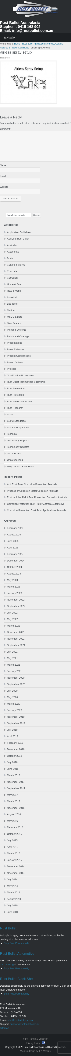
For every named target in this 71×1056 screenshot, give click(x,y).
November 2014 (16, 873)
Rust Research (15, 407)
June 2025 (13, 541)
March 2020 (13, 703)
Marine (11, 310)
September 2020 (16, 684)
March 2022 (13, 625)
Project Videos (15, 362)
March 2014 (13, 892)
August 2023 (14, 573)
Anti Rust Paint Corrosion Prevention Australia (32, 484)
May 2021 (12, 658)
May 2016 (12, 820)
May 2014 (12, 886)
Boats (10, 258)
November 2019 (16, 716)
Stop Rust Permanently (16, 943)
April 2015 (12, 847)
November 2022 (16, 599)
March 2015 (13, 853)
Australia (12, 245)
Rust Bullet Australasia (35, 11)
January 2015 (14, 860)
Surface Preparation (18, 427)
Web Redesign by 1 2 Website (35, 1051)
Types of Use (14, 453)
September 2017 (16, 788)
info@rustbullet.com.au (20, 1020)
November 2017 (16, 781)
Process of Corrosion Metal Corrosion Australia (32, 490)
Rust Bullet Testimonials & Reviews (26, 381)
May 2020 (12, 697)
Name (3, 165)
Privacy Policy (33, 1043)
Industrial (12, 297)
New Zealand (14, 323)
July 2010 (12, 905)
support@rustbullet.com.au (25, 1024)
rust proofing (7, 964)
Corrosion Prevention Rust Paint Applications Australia (36, 510)
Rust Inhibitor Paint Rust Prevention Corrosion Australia (37, 497)
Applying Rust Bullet (18, 238)
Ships (10, 414)
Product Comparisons (19, 355)
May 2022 (12, 619)
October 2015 (14, 834)
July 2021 (12, 651)
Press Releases (15, 349)
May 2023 (12, 580)
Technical (12, 433)
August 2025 (14, 534)
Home (25, 1039)
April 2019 (12, 736)
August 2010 (14, 899)
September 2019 (16, 723)
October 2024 (14, 567)
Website (4, 187)
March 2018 (13, 775)
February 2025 (15, 554)
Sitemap (4, 1028)
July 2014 (12, 879)
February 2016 (15, 827)
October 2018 (14, 755)
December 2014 (16, 866)
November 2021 (16, 638)
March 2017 (13, 801)
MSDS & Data (14, 316)
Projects (11, 368)
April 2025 (12, 547)
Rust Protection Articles (19, 401)
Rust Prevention (16, 388)
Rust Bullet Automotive (17, 953)
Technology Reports (18, 440)
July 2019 (12, 729)
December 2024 (16, 560)
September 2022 (16, 606)
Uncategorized (15, 459)
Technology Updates (18, 446)
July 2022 (12, 612)
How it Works (14, 290)
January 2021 (14, 671)
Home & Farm (14, 284)
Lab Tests (12, 303)
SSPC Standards (16, 420)
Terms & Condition (39, 1039)
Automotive (13, 251)
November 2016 (16, 807)
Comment (5, 129)
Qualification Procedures (20, 375)
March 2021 (13, 664)
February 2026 (15, 528)
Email (3, 176)
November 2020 (16, 677)
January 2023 (14, 593)
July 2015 (12, 840)
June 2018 (13, 768)
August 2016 (14, 814)
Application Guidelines (19, 232)
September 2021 (16, 645)
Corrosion (12, 277)
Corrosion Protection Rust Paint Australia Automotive (35, 503)
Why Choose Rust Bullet (20, 466)
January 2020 (14, 710)
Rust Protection (15, 394)
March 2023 (13, 586)
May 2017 (12, 794)
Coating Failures (16, 264)
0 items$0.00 (35, 37)
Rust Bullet (8, 928)
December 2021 (16, 632)
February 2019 (15, 742)
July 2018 (12, 762)
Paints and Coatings (18, 336)
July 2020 (12, 690)
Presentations (14, 342)
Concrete (12, 271)
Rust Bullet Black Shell (17, 979)
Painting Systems (16, 329)
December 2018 (16, 749)
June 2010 (13, 912)
